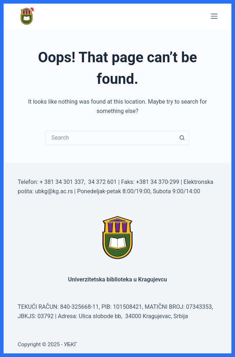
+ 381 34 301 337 (62, 181)
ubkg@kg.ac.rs (54, 191)
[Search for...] (110, 138)
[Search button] (182, 138)
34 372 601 (103, 181)
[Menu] (214, 16)
